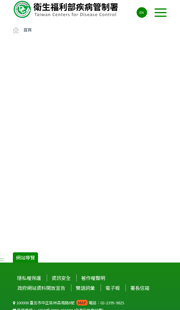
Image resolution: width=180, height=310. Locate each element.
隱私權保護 (29, 277)
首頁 (27, 29)
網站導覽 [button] (25, 257)
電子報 (112, 287)
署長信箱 (139, 287)
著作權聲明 (93, 277)
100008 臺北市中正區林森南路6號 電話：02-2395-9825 (68, 302)
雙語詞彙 (85, 287)
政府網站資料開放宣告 (41, 287)
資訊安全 (61, 277)
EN (142, 12)
